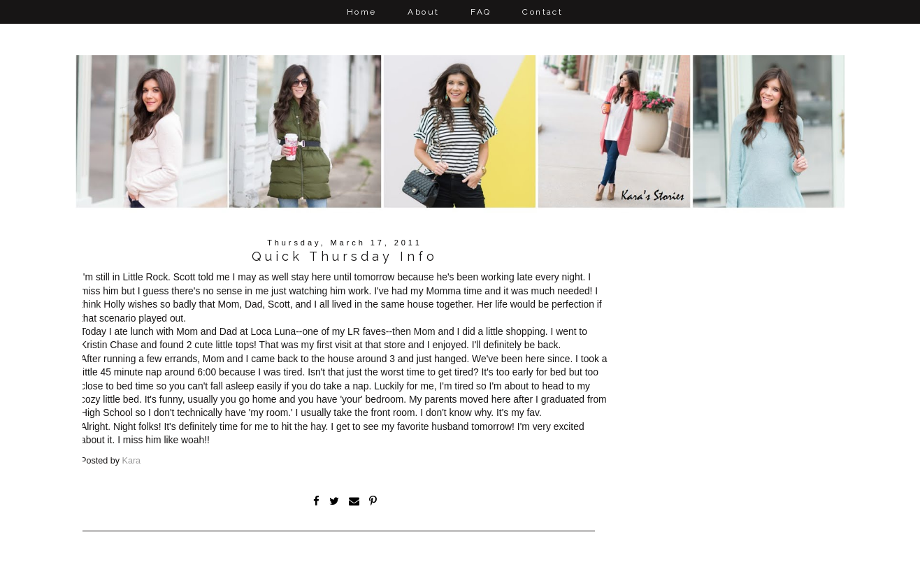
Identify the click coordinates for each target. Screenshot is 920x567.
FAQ (480, 12)
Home (362, 12)
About (423, 12)
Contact (542, 12)
